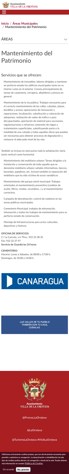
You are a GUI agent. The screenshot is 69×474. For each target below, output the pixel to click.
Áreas (34, 39)
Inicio (5, 23)
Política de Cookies (34, 464)
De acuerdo (8, 470)
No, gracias (23, 470)
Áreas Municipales (25, 23)
